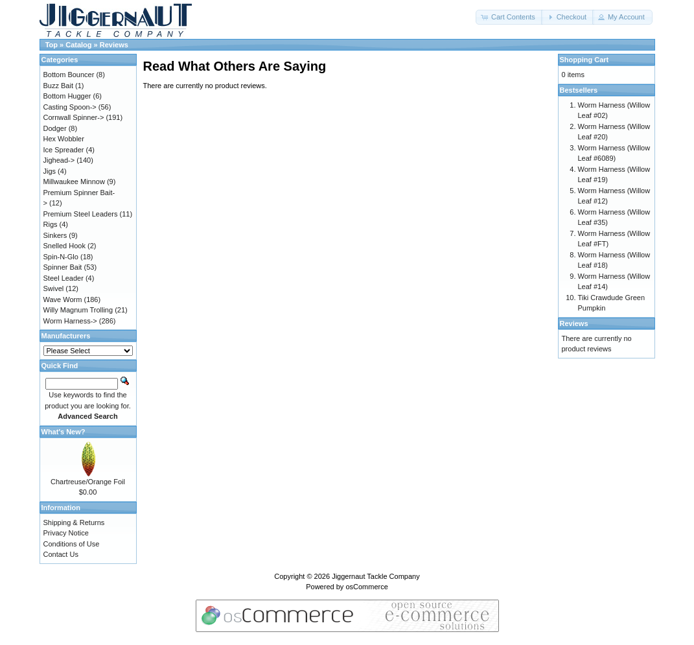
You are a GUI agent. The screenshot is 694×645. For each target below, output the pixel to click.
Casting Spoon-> (70, 107)
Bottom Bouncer (69, 74)
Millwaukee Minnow (74, 181)
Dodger (55, 128)
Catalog (78, 45)
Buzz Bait (58, 85)
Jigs (49, 171)
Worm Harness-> (70, 321)
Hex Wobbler (63, 139)
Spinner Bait (62, 267)
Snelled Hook (64, 246)
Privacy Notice (66, 533)
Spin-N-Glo (60, 257)
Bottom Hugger (67, 96)
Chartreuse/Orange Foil (88, 482)
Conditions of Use (71, 544)
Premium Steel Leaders (80, 214)
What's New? (63, 432)
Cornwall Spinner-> (73, 117)
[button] (509, 17)
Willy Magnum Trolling (78, 310)
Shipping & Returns (74, 522)
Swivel (53, 288)
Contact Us (60, 554)
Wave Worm (62, 299)
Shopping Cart (584, 60)
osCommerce (366, 587)
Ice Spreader (63, 150)
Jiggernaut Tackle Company (376, 576)
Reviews (114, 45)
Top (51, 45)
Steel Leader (63, 278)
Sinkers (55, 235)
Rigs (50, 224)
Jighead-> (59, 160)
